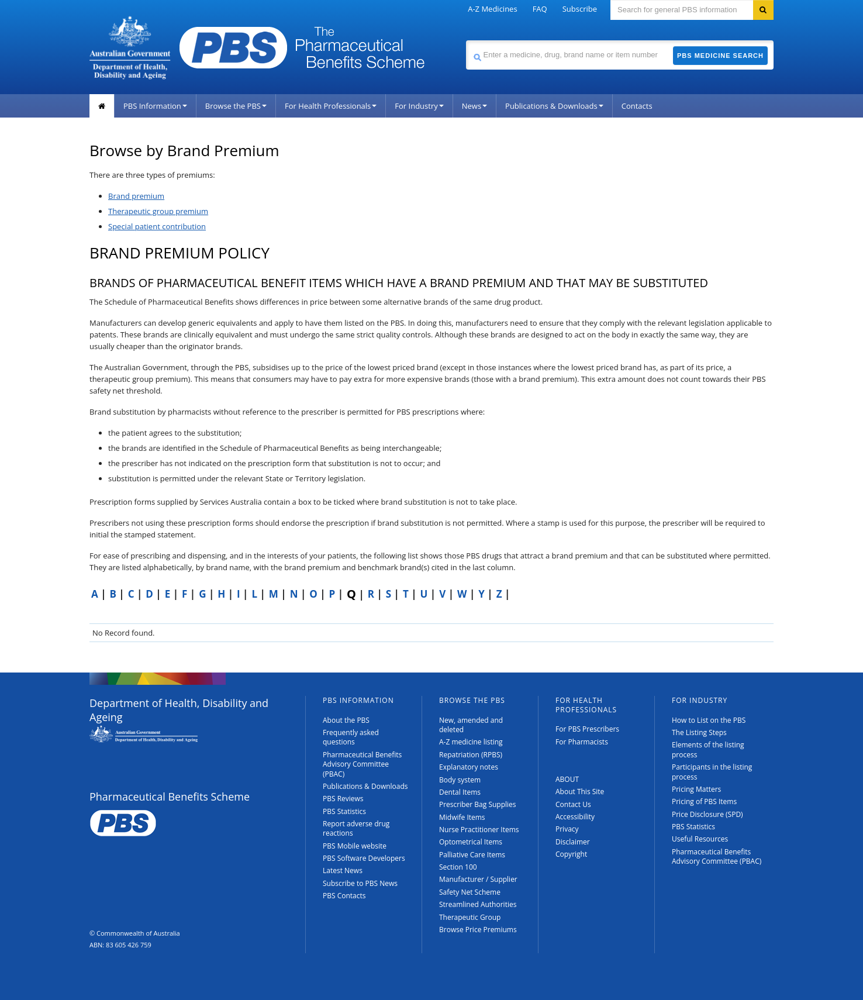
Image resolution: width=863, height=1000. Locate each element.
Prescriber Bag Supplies (477, 804)
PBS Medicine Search (720, 55)
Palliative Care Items (472, 855)
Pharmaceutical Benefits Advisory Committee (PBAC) (362, 764)
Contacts (637, 106)
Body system (460, 780)
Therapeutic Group (469, 917)
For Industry (419, 106)
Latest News (343, 870)
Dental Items (460, 792)
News (474, 106)
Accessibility (575, 817)
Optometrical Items (470, 842)
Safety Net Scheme (469, 892)
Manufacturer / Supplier (478, 879)
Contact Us (573, 804)
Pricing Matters (696, 789)
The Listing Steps (699, 732)
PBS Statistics (344, 811)
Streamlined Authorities (477, 904)
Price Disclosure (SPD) (707, 814)
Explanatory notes (468, 767)
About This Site (579, 791)
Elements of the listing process (708, 749)
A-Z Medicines (492, 9)
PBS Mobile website (354, 846)
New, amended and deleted (471, 725)
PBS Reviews (343, 799)
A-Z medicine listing (471, 742)
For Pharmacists (581, 742)
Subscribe (579, 9)
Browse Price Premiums (478, 930)
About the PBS (346, 720)
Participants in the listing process (712, 771)
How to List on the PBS (708, 720)
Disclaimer (572, 842)
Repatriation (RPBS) (470, 755)
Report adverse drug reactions (356, 828)
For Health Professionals (331, 106)
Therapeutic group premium (158, 211)
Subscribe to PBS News (360, 883)
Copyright (571, 854)
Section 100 (458, 867)
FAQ (540, 9)
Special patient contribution (157, 226)
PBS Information (155, 106)
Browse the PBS (236, 106)
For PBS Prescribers (587, 729)
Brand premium (136, 196)
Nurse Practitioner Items (479, 830)
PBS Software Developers (364, 858)
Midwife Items (462, 817)
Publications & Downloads (554, 106)
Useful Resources (700, 839)
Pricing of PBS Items (704, 801)
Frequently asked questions (351, 737)
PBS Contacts (344, 896)
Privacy (567, 829)
